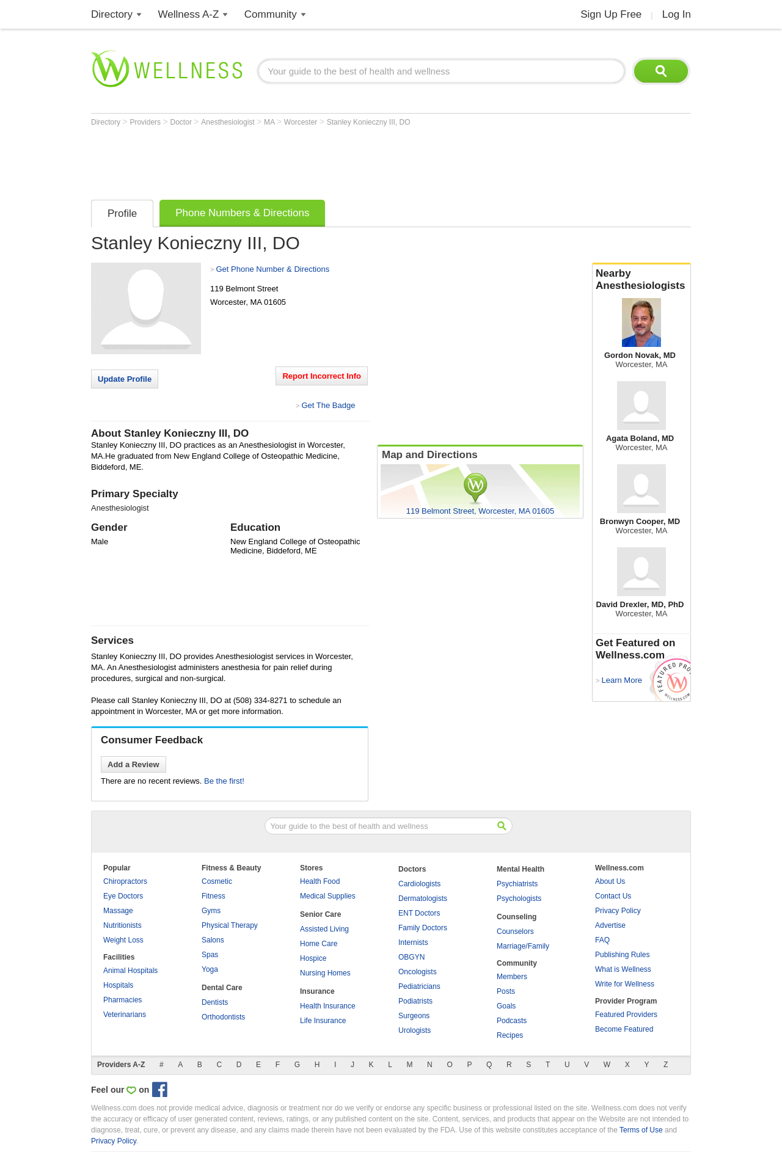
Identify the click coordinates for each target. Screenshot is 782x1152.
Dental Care (222, 987)
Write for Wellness (624, 984)
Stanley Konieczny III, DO (369, 122)
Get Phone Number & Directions (272, 269)
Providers (146, 122)
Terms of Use (641, 1130)
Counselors (515, 931)
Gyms (211, 910)
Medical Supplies (328, 896)
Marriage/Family (523, 946)
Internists (413, 942)
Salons (213, 940)
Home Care (318, 943)
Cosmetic (217, 881)
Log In (676, 14)
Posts (506, 991)
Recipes (510, 1035)
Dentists (215, 1002)
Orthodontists (223, 1017)
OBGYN (411, 957)
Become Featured (624, 1029)
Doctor (182, 122)
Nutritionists (122, 925)
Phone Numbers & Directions (242, 213)
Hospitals (118, 985)
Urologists (414, 1030)
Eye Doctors (123, 896)
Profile (122, 213)
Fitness (213, 896)
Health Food (320, 881)
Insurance (317, 991)
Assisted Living (324, 929)
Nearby (641, 280)
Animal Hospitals (130, 970)
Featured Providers (626, 1014)
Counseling (516, 917)
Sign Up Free (610, 14)
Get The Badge (328, 405)
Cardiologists (419, 884)
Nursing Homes (325, 973)
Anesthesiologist (229, 122)
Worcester (302, 122)
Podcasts (512, 1020)
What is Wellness (623, 969)
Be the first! (224, 781)
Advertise (610, 925)
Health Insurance (328, 1006)
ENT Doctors (419, 913)
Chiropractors (125, 881)
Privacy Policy (618, 910)
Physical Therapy (230, 925)
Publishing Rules (622, 954)
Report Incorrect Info (321, 376)
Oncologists (417, 972)
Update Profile (125, 379)
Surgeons (413, 1016)
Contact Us (613, 896)
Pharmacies (122, 1000)
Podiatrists (415, 1001)
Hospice (313, 958)
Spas (210, 954)
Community (270, 14)
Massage (118, 910)
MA (270, 122)
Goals (506, 1006)
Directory (112, 14)
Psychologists (519, 898)
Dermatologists (422, 898)
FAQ (602, 940)
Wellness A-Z (188, 14)
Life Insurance (323, 1020)
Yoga (210, 969)
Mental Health (520, 869)
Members (512, 976)
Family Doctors (422, 928)
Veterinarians (124, 1014)
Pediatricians (419, 986)
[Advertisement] (313, 160)
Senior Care (320, 914)
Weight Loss (123, 940)
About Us (610, 881)
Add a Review (133, 764)
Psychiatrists (517, 884)
